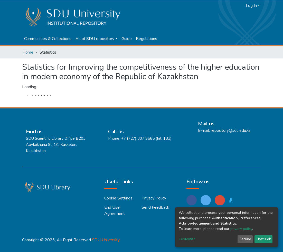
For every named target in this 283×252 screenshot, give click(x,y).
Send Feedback (155, 207)
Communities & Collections (47, 39)
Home (27, 52)
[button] (240, 6)
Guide (126, 39)
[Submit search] (232, 5)
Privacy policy (154, 198)
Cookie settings (118, 198)
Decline (245, 239)
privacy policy (241, 228)
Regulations (146, 39)
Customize (187, 239)
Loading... (30, 87)
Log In (251, 5)
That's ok (263, 239)
